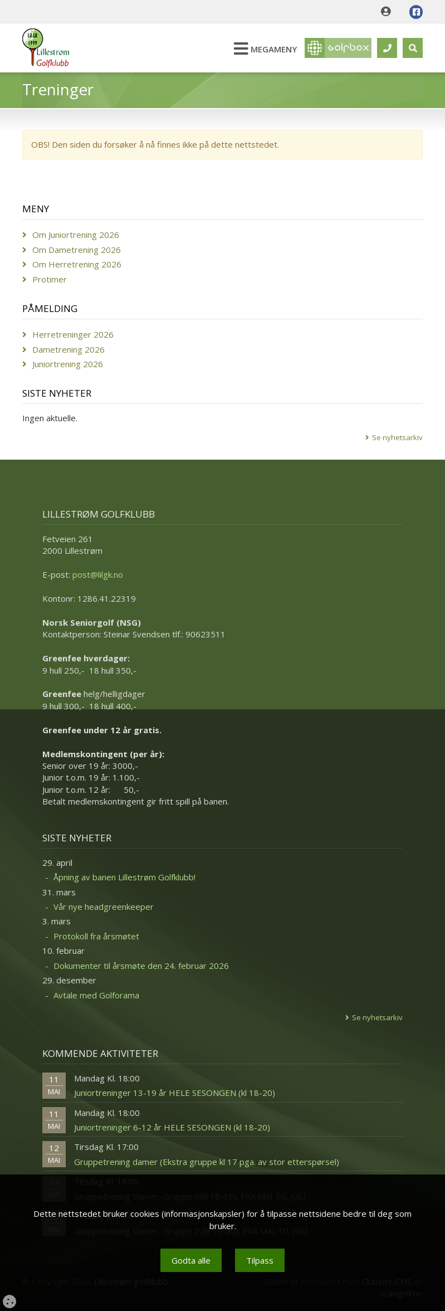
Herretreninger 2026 (73, 334)
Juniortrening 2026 (67, 363)
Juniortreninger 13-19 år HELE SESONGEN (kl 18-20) (174, 1092)
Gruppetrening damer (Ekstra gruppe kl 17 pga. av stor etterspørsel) (206, 1161)
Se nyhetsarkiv (397, 437)
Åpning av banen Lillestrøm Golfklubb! (124, 877)
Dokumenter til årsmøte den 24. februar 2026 (141, 965)
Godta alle (191, 1260)
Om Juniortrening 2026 (75, 234)
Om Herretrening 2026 (76, 264)
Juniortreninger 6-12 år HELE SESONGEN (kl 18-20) (172, 1127)
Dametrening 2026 (68, 349)
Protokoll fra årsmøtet (96, 936)
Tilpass (259, 1260)
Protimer (49, 279)
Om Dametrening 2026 (76, 249)
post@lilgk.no (97, 574)
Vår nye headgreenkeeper (103, 906)
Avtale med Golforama (96, 995)
